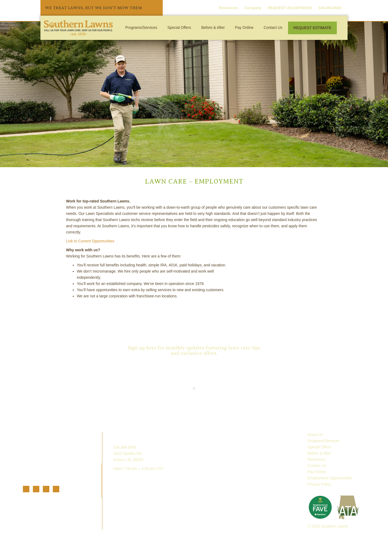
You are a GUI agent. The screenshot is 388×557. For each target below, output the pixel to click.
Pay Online (244, 27)
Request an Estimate (194, 318)
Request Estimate (312, 28)
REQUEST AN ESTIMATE (290, 8)
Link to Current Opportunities (90, 241)
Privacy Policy (319, 484)
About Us (315, 434)
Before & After (213, 27)
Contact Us (273, 27)
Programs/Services (141, 27)
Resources (228, 8)
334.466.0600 (124, 447)
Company (253, 8)
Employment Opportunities (329, 478)
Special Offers (179, 27)
